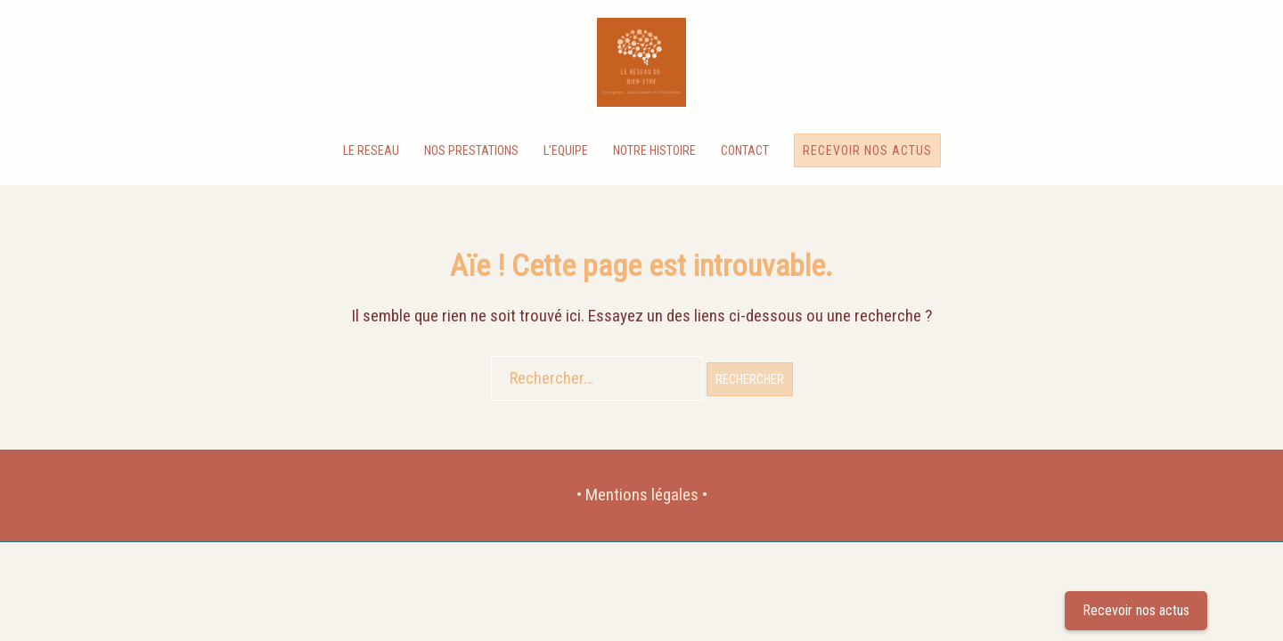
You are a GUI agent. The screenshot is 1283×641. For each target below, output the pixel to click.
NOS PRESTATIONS (471, 150)
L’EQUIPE (565, 150)
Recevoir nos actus (867, 150)
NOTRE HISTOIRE (654, 150)
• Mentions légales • (641, 494)
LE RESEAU (371, 150)
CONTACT (745, 150)
